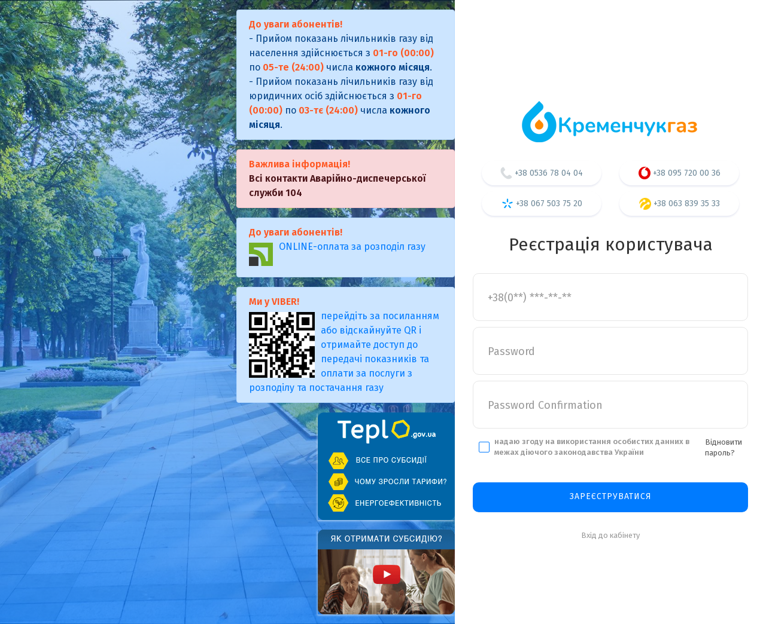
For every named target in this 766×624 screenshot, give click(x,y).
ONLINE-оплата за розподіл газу (337, 253)
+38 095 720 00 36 (680, 173)
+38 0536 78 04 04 (541, 173)
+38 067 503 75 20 (541, 203)
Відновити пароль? (723, 447)
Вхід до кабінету (610, 535)
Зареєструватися (611, 496)
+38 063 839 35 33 (679, 204)
